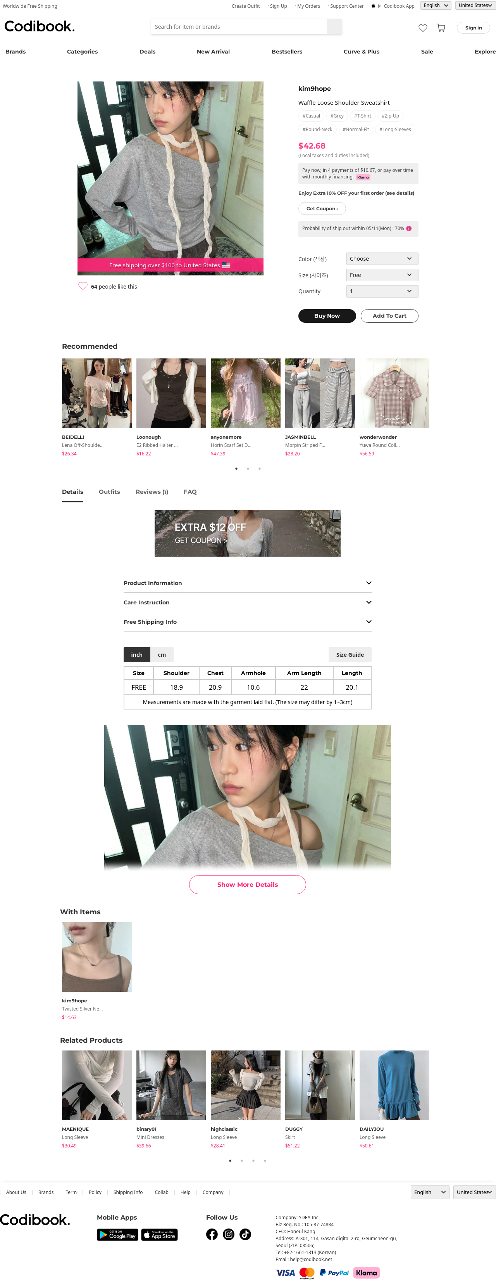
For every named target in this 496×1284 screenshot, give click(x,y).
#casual (311, 115)
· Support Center (346, 6)
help (186, 1192)
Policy (95, 1192)
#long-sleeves (395, 129)
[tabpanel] (99, 409)
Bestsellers (287, 51)
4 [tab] (265, 1161)
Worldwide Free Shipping (30, 6)
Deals (147, 51)
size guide (350, 654)
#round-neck (317, 129)
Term (71, 1192)
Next (440, 408)
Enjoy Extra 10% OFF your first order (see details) (356, 193)
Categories (82, 51)
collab (162, 1192)
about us (16, 1192)
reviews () (152, 491)
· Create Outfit (244, 6)
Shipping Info (128, 1192)
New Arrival (213, 51)
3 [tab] (260, 468)
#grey (337, 115)
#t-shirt (362, 115)
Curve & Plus (361, 51)
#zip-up (390, 115)
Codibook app (399, 6)
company (213, 1192)
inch (137, 654)
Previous (56, 408)
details (72, 491)
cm (162, 654)
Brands (15, 51)
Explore (485, 51)
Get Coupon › (322, 208)
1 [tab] (236, 468)
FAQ (190, 491)
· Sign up (277, 6)
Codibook (39, 26)
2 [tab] (248, 468)
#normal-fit (356, 129)
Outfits (109, 491)
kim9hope (314, 88)
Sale (427, 51)
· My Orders (307, 6)
